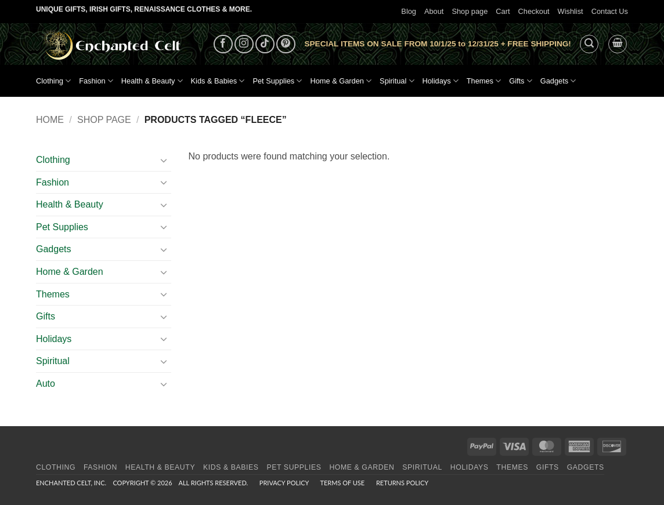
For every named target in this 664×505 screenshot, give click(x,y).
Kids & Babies (218, 80)
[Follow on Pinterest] (285, 44)
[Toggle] (164, 160)
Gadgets (558, 80)
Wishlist (570, 11)
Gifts (520, 80)
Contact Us (609, 11)
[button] (589, 44)
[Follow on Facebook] (223, 44)
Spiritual (397, 80)
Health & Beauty (152, 80)
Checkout (534, 11)
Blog (408, 11)
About (433, 11)
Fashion (96, 80)
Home (50, 120)
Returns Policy (402, 482)
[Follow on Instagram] (244, 44)
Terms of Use (342, 482)
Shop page (470, 11)
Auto (45, 383)
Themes (484, 80)
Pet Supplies (277, 80)
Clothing (53, 80)
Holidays (441, 80)
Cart (503, 11)
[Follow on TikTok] (265, 44)
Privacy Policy (284, 482)
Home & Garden (340, 80)
